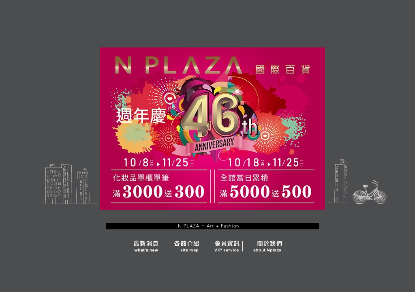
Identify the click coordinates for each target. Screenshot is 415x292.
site (185, 245)
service (228, 245)
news (130, 245)
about (270, 245)
